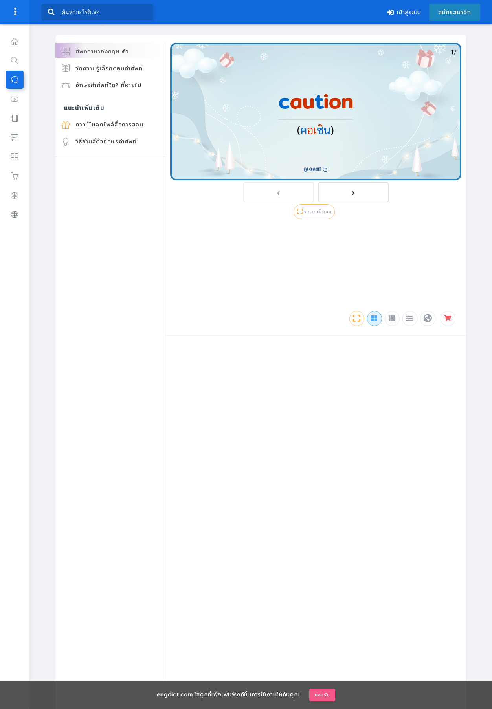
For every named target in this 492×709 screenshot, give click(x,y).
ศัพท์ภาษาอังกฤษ (95, 52)
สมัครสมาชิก (454, 12)
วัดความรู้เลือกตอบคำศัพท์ (102, 68)
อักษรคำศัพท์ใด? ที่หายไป (101, 85)
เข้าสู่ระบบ (404, 12)
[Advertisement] (315, 267)
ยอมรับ (322, 694)
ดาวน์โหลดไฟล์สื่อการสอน (102, 124)
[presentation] (278, 192)
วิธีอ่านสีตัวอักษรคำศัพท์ (99, 141)
